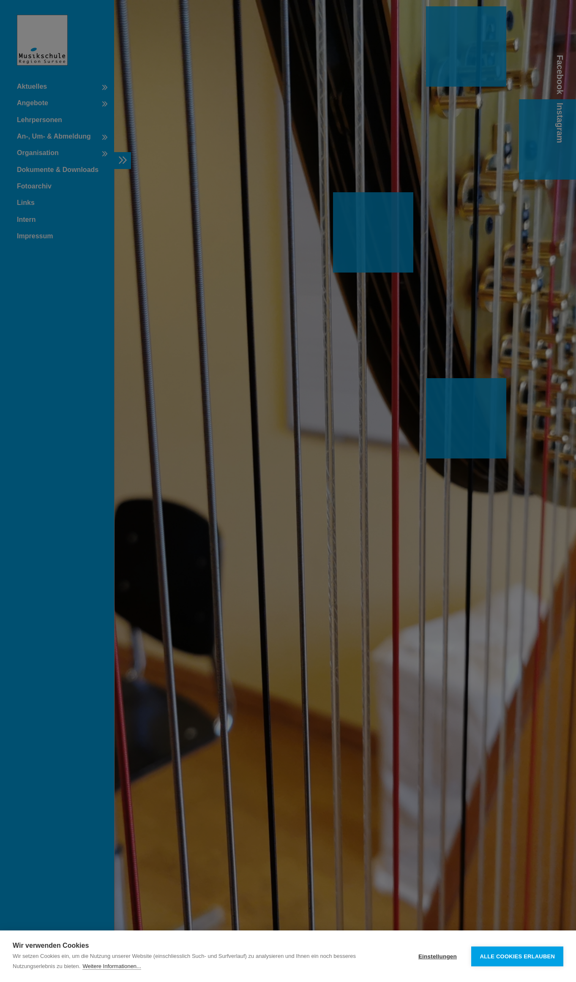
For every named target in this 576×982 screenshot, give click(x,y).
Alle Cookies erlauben (517, 956)
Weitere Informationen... (111, 966)
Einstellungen (437, 956)
